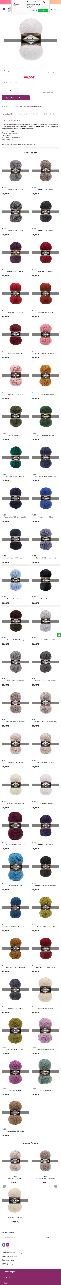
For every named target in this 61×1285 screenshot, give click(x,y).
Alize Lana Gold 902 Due (15, 1013)
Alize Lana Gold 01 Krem (45, 1013)
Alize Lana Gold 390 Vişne (45, 272)
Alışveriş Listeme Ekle (46, 92)
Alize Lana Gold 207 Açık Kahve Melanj (45, 725)
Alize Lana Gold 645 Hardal (45, 395)
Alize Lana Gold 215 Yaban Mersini (45, 478)
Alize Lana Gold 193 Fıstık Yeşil (46, 930)
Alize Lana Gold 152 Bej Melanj (45, 766)
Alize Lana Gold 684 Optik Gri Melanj (45, 642)
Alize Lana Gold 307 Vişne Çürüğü (16, 848)
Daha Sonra (33, 10)
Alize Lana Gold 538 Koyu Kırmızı (45, 971)
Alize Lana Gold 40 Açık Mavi (15, 601)
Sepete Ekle (15, 98)
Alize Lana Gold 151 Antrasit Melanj (45, 889)
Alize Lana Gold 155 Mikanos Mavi (15, 930)
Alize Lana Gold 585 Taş (15, 766)
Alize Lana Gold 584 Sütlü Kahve (15, 725)
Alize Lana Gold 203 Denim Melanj (46, 560)
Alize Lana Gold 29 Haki (15, 436)
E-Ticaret (25, 1282)
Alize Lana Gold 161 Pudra (15, 395)
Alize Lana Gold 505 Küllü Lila (45, 1054)
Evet (43, 10)
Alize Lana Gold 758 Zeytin (15, 1054)
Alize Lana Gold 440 (16, 1095)
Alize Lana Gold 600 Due (45, 231)
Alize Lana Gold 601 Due (15, 231)
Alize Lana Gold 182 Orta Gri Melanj (45, 683)
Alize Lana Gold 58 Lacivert (15, 560)
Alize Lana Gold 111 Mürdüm (15, 272)
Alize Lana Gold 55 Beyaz (45, 807)
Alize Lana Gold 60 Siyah (45, 601)
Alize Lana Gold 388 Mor (45, 848)
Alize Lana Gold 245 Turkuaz (15, 889)
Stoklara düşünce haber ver (17, 83)
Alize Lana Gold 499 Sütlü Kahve (15, 971)
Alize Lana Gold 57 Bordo (15, 354)
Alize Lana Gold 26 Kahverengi (15, 642)
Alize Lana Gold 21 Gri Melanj (15, 683)
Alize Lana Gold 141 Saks (45, 519)
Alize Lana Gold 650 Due (45, 189)
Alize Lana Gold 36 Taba (45, 313)
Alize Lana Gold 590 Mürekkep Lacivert (15, 519)
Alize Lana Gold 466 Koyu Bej (15, 1136)
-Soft (21, 1282)
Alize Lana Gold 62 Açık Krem (15, 807)
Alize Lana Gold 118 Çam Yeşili (45, 436)
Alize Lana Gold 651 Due (15, 189)
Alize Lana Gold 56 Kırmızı (15, 313)
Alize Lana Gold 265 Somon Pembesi (45, 354)
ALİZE (4, 187)
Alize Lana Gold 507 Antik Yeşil (15, 478)
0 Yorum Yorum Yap (49, 72)
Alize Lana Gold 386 (45, 1095)
